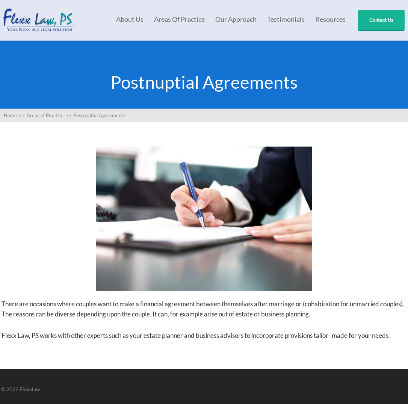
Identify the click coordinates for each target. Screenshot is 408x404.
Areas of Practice (179, 19)
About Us (130, 19)
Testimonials (286, 19)
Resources (330, 19)
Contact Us (381, 20)
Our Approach (236, 19)
